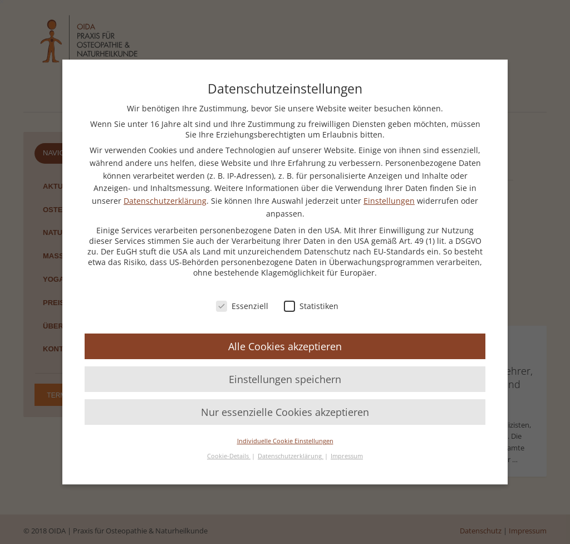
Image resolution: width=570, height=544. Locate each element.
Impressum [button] (347, 456)
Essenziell (242, 306)
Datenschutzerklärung (165, 200)
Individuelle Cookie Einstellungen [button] (285, 441)
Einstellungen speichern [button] (285, 379)
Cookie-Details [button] (228, 456)
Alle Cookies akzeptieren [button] (285, 346)
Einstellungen (389, 200)
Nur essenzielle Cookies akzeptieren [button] (285, 412)
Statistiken (311, 306)
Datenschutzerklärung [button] (290, 456)
